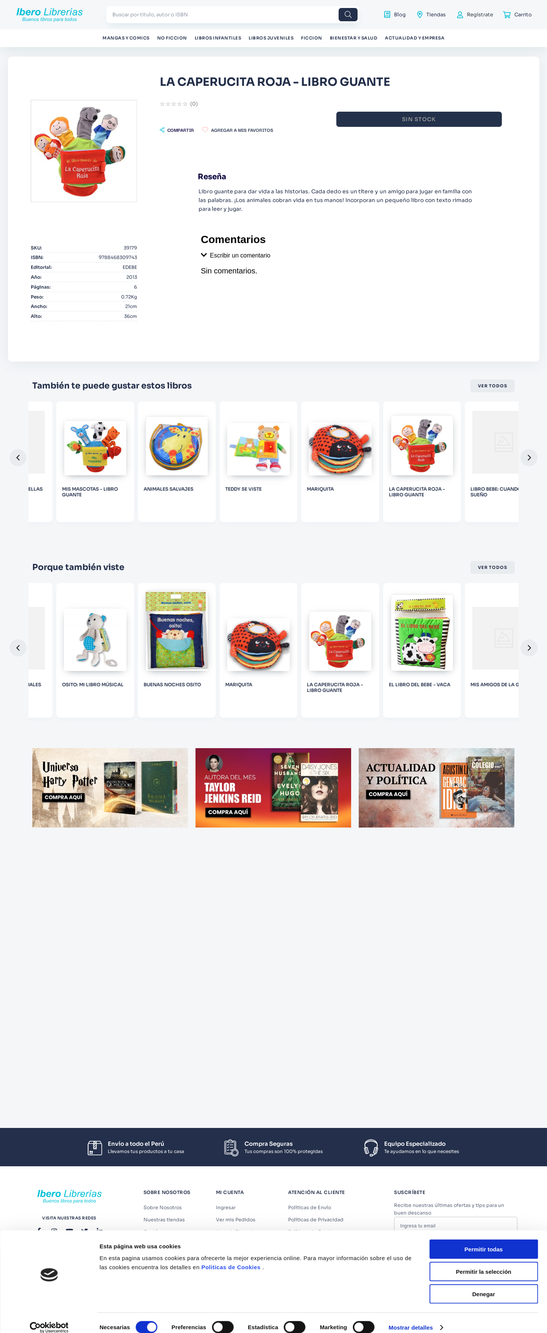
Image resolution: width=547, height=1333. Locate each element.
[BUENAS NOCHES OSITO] (273, 734)
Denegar (483, 854)
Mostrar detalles (411, 887)
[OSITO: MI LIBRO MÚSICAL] (175, 734)
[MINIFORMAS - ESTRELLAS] (77, 528)
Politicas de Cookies (230, 827)
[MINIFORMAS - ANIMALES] (77, 734)
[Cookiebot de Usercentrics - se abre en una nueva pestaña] (49, 888)
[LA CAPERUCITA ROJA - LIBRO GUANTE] (469, 734)
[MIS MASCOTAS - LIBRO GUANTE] (175, 528)
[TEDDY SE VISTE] (372, 528)
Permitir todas (484, 809)
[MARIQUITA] (469, 528)
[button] (276, 130)
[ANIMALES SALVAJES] (273, 528)
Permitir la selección (483, 832)
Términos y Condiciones (459, 1249)
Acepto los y (457, 1251)
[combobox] (232, 14)
